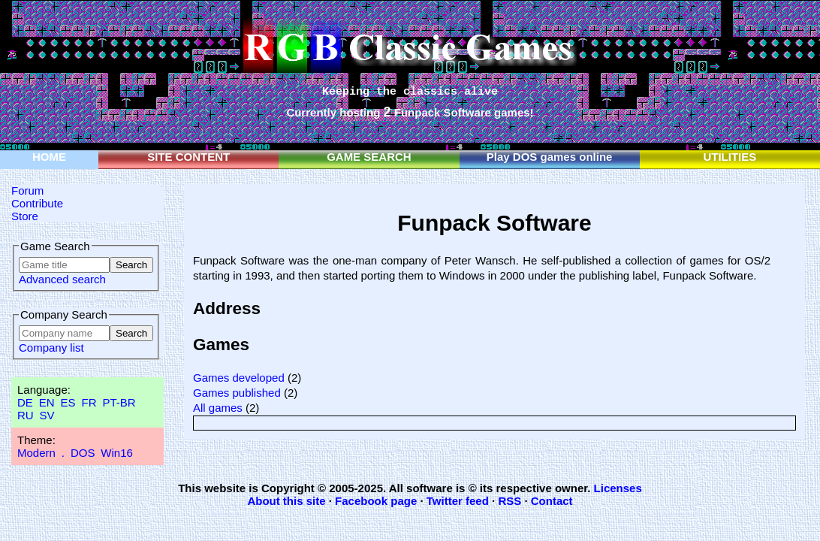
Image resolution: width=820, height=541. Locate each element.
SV (47, 415)
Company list (51, 347)
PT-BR (118, 402)
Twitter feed (458, 500)
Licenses (618, 488)
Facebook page (376, 500)
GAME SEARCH (369, 156)
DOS (83, 452)
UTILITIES (729, 156)
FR (88, 402)
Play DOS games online (550, 156)
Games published (237, 392)
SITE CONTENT (188, 156)
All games (218, 407)
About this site (286, 500)
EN (47, 402)
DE (25, 402)
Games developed (239, 377)
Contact (552, 500)
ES (68, 402)
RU (25, 415)
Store (24, 216)
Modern (36, 452)
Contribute (37, 203)
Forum (27, 190)
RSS (509, 500)
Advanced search (62, 279)
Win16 (117, 452)
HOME (49, 156)
